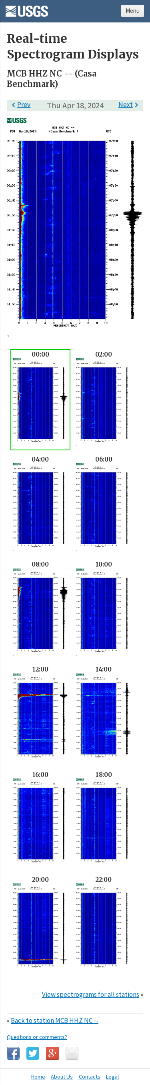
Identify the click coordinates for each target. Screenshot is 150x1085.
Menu (133, 10)
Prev (19, 104)
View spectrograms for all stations (90, 994)
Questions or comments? (37, 1037)
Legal (112, 1076)
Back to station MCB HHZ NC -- (54, 1020)
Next (129, 104)
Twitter (32, 1053)
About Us (62, 1076)
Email (72, 1053)
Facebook (13, 1053)
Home (38, 1076)
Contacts (89, 1076)
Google (52, 1053)
